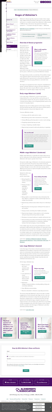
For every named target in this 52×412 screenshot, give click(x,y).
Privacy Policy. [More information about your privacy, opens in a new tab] (23, 409)
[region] (26, 407)
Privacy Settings (39, 404)
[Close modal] (50, 193)
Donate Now (37, 215)
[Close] (50, 407)
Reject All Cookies (38, 407)
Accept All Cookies (38, 409)
